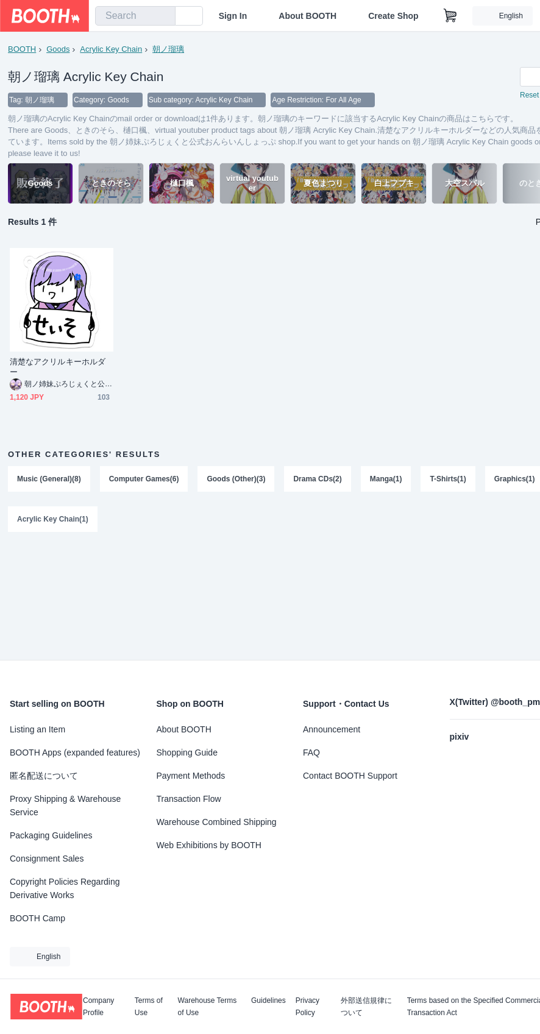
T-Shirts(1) (448, 479)
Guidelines (268, 1001)
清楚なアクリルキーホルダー (57, 367)
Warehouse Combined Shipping (217, 822)
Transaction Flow (189, 799)
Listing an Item (37, 729)
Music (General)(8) (49, 479)
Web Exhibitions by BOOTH (209, 845)
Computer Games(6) (144, 479)
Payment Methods (191, 776)
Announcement (331, 729)
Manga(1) (386, 479)
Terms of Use (149, 1006)
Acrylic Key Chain (111, 49)
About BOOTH (307, 16)
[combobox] (135, 16)
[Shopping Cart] (450, 16)
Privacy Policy (307, 1006)
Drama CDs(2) (317, 479)
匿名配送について (44, 776)
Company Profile (98, 1006)
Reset (529, 95)
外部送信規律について (366, 1006)
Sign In (233, 16)
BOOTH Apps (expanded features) (75, 752)
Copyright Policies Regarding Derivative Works (65, 888)
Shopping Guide (187, 752)
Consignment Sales (46, 858)
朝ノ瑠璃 (168, 49)
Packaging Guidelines (51, 835)
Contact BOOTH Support (350, 776)
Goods (57, 49)
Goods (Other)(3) (236, 479)
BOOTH (22, 49)
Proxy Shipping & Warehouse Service (65, 805)
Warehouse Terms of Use (207, 1006)
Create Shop (393, 16)
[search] (163, 16)
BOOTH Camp (37, 918)
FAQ (311, 752)
